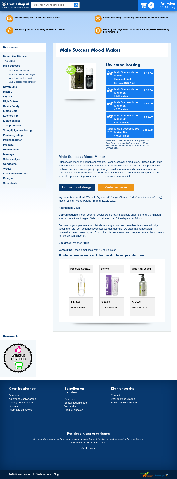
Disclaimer (15, 406)
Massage (8, 154)
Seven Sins (10, 86)
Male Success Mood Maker (21, 82)
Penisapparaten (12, 139)
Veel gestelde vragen (123, 398)
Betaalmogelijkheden (76, 402)
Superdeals (10, 183)
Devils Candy (11, 106)
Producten (10, 47)
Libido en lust (11, 120)
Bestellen (69, 399)
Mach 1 (7, 91)
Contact (115, 395)
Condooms (10, 163)
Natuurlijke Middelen (15, 56)
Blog (56, 474)
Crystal (7, 96)
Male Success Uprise (18, 70)
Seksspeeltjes (11, 159)
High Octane (10, 101)
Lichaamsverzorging (15, 173)
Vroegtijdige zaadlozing (17, 130)
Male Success (11, 65)
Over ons (14, 395)
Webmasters (44, 474)
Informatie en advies (20, 409)
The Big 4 (9, 60)
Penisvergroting (13, 135)
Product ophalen (73, 409)
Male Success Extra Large (21, 74)
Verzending (70, 406)
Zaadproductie (12, 125)
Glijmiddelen (11, 149)
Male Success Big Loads (20, 78)
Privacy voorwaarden (21, 402)
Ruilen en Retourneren (124, 402)
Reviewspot (161, 475)
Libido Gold (10, 110)
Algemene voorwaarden (22, 398)
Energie (8, 178)
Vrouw (7, 168)
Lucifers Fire (11, 115)
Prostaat (8, 144)
